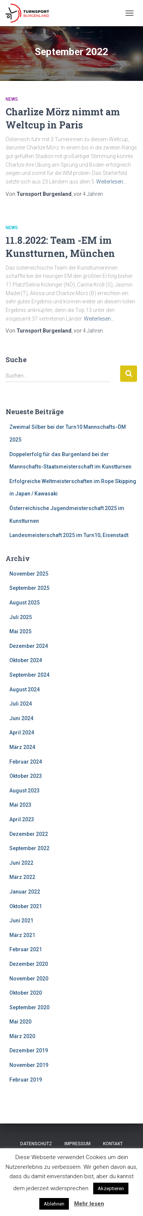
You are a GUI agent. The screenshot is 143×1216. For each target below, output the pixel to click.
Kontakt (113, 1143)
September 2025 (29, 588)
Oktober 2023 (25, 776)
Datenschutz (36, 1143)
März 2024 (22, 747)
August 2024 (24, 689)
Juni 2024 (21, 718)
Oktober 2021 (25, 906)
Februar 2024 (25, 762)
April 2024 (21, 733)
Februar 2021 (25, 949)
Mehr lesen (89, 1203)
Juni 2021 (21, 921)
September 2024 (29, 675)
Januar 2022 (24, 892)
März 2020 (22, 1036)
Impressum (77, 1143)
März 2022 (22, 877)
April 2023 (21, 819)
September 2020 (29, 1007)
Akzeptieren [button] (111, 1188)
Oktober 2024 (25, 660)
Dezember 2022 (28, 834)
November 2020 (28, 979)
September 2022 (29, 848)
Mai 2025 (20, 631)
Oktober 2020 (25, 993)
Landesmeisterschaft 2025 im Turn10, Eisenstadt (68, 535)
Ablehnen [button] (54, 1204)
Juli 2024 (20, 704)
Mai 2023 (20, 805)
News (12, 99)
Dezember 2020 (28, 964)
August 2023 (24, 791)
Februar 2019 (25, 1080)
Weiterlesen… (111, 182)
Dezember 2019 (28, 1050)
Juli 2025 (20, 617)
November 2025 (28, 574)
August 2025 (24, 603)
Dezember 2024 (28, 646)
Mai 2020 (20, 1022)
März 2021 (22, 935)
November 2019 (28, 1065)
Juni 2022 (21, 863)
